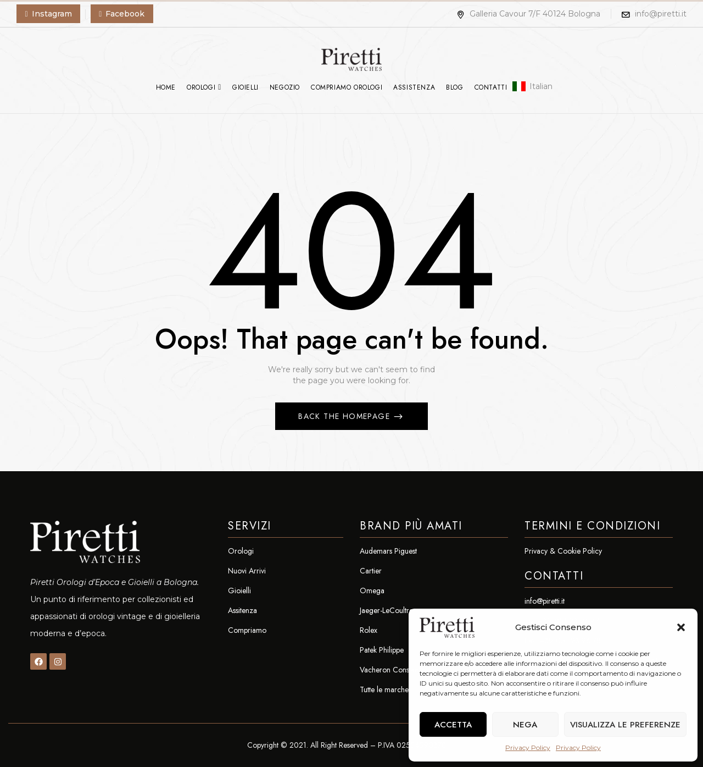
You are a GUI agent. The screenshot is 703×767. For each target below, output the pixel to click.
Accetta (453, 725)
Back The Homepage (345, 416)
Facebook (124, 14)
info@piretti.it (661, 14)
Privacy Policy (527, 747)
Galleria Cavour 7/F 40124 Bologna (528, 14)
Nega (525, 725)
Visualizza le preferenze (625, 725)
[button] (681, 627)
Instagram (52, 14)
